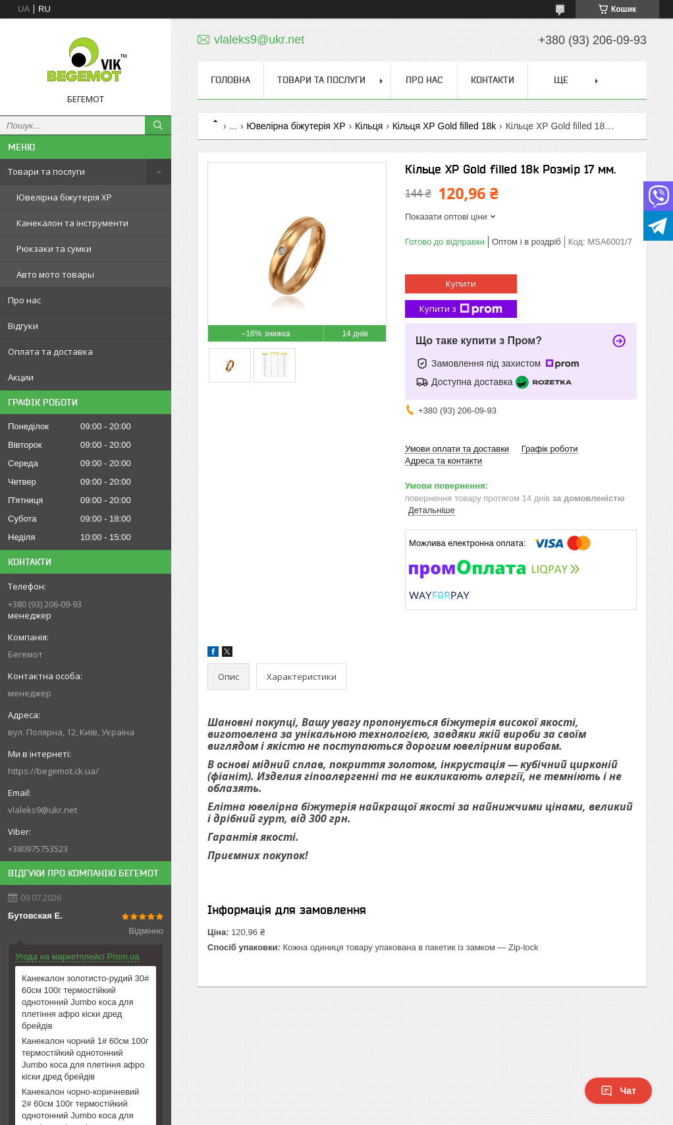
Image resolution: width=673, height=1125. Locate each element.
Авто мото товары (55, 274)
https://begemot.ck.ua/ (53, 771)
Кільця (369, 126)
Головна (230, 80)
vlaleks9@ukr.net (42, 810)
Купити (461, 283)
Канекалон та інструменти (72, 223)
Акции (21, 377)
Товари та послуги (46, 171)
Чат (618, 1091)
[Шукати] (158, 125)
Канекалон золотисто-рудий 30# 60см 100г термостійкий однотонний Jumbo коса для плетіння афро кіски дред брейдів (85, 1002)
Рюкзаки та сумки (54, 249)
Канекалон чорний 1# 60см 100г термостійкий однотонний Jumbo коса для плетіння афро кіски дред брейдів (85, 1058)
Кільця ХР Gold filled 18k (444, 126)
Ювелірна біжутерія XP (64, 197)
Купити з (460, 309)
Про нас (24, 300)
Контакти (492, 80)
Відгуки (23, 326)
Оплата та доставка (50, 351)
